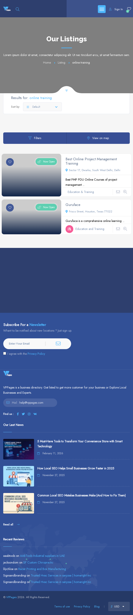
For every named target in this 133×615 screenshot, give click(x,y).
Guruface (73, 204)
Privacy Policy (36, 354)
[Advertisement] (66, 280)
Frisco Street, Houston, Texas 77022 (89, 211)
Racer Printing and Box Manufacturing (42, 569)
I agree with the (24, 354)
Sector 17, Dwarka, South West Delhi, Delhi (93, 170)
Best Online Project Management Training (91, 161)
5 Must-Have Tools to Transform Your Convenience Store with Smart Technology (79, 443)
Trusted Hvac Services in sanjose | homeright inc (61, 575)
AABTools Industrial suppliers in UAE (42, 556)
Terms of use (62, 606)
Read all (11, 524)
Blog (97, 606)
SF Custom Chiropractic (38, 562)
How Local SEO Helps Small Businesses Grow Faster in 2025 (75, 468)
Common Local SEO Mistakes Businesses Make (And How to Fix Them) (81, 495)
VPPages (11, 597)
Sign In (116, 9)
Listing (61, 62)
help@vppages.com (31, 402)
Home (47, 62)
